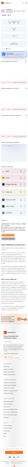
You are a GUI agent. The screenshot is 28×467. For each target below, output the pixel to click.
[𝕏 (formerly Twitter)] (14, 457)
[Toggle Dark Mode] (23, 3)
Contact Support (8, 425)
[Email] (9, 457)
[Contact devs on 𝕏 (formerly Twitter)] (18, 457)
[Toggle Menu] (25, 3)
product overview (13, 309)
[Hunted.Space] (6, 3)
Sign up (14, 452)
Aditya (16, 282)
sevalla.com (11, 321)
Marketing (3, 268)
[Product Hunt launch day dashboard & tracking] (14, 332)
